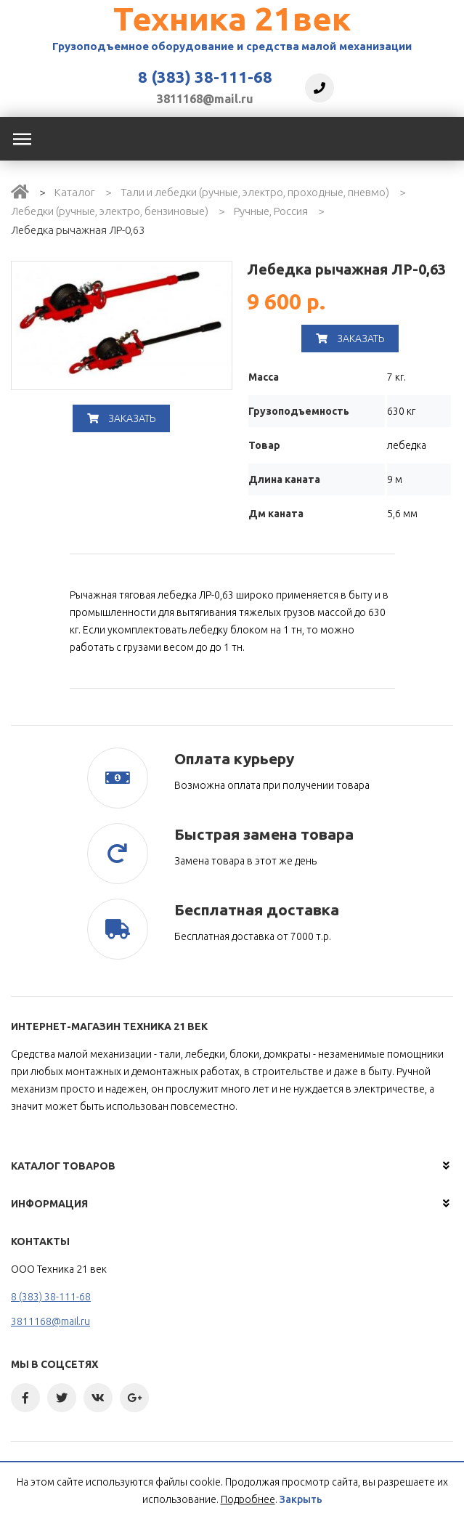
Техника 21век (232, 18)
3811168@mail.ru (205, 98)
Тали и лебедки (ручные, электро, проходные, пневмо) (255, 192)
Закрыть (301, 1499)
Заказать (121, 418)
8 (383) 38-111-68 (205, 77)
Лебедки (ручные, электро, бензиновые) (109, 211)
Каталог (74, 192)
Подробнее (248, 1499)
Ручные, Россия (271, 211)
